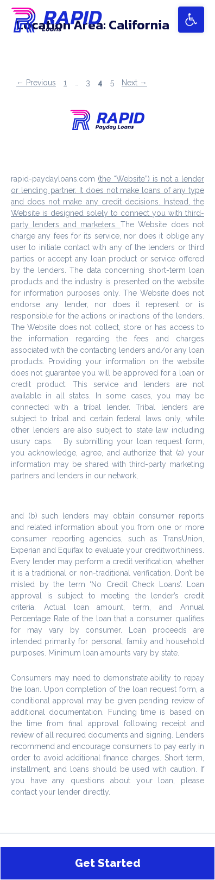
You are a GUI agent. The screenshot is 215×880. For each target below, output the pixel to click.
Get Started (108, 863)
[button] (191, 20)
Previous (36, 82)
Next (134, 82)
